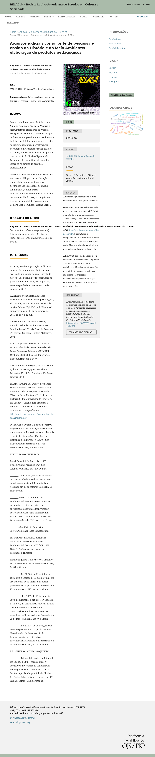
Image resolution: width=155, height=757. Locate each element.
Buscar (142, 16)
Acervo (20, 16)
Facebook (98, 16)
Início (13, 32)
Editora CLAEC (67, 16)
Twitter (113, 16)
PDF (69, 122)
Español (113, 72)
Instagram (13, 23)
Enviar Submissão (121, 95)
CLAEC (83, 16)
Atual (8, 16)
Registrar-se (133, 4)
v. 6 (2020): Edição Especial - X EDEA (48, 32)
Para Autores (115, 43)
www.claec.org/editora (22, 717)
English (112, 67)
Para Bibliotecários (117, 48)
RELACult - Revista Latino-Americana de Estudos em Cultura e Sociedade (54, 7)
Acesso (146, 4)
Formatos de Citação (80, 332)
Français (113, 77)
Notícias (35, 16)
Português (114, 81)
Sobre (48, 16)
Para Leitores (115, 39)
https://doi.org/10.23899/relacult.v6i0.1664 (32, 88)
